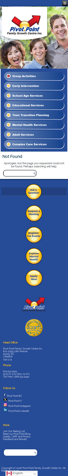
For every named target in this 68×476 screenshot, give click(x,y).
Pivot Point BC (14, 396)
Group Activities (21, 76)
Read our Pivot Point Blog (16, 434)
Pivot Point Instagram (19, 406)
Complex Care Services (26, 144)
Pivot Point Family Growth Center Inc (42, 468)
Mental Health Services (26, 124)
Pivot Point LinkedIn (18, 411)
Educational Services (25, 105)
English (14, 473)
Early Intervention (22, 85)
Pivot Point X (15, 401)
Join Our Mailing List (14, 431)
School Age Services (24, 95)
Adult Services (20, 134)
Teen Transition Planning (27, 115)
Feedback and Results (15, 439)
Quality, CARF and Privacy (16, 436)
